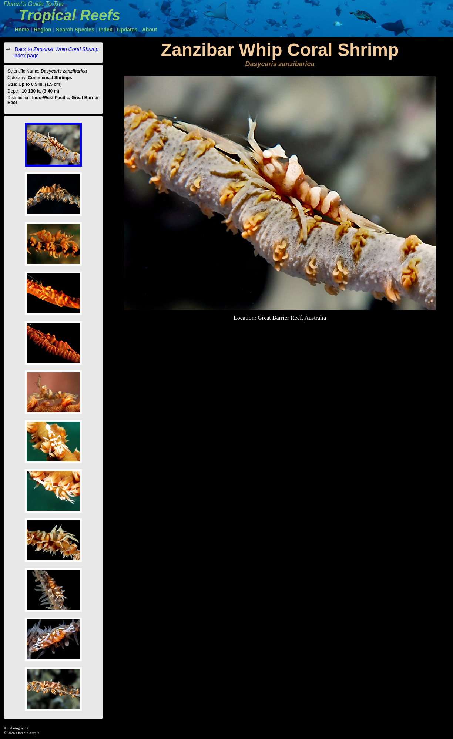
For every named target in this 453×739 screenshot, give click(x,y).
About (149, 30)
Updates (127, 30)
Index (106, 30)
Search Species (75, 30)
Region (42, 30)
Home (22, 30)
